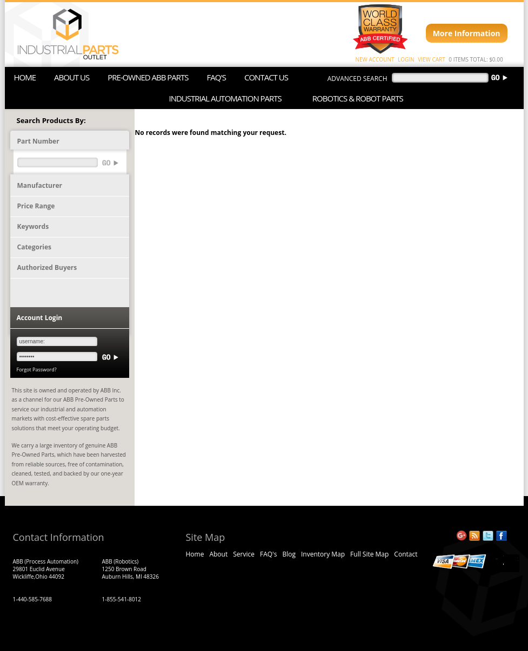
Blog (289, 554)
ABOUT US (71, 77)
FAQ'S (216, 77)
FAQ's (268, 554)
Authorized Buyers (47, 267)
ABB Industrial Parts (63, 34)
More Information (466, 33)
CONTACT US (266, 77)
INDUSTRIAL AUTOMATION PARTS (225, 98)
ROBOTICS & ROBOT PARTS (357, 98)
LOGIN (406, 59)
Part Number (38, 141)
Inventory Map (323, 554)
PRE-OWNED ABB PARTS (148, 77)
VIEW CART (431, 59)
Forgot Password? (37, 369)
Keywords (33, 226)
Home (195, 554)
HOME (25, 77)
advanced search (357, 78)
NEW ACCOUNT (375, 59)
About (218, 554)
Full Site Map (369, 554)
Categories (34, 247)
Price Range (36, 206)
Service (244, 554)
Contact (405, 554)
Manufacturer (39, 185)
